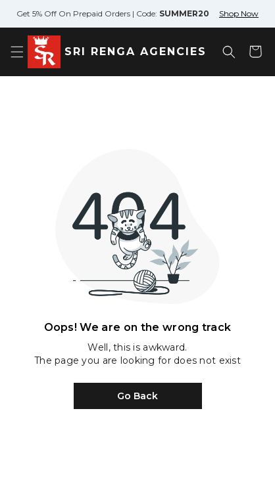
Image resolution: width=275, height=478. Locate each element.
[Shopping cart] (255, 52)
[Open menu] (17, 51)
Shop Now (239, 13)
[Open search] (229, 51)
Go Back (137, 396)
